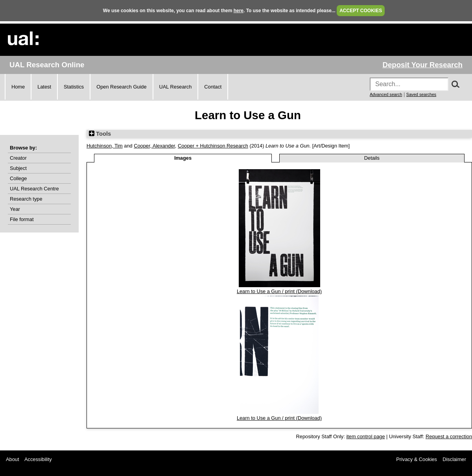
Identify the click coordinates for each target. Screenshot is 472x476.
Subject (18, 168)
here (238, 10)
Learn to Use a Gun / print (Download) (279, 291)
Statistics (74, 87)
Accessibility (38, 459)
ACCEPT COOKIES (360, 10)
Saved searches (421, 94)
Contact (212, 87)
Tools (100, 134)
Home (18, 87)
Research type (26, 199)
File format (21, 219)
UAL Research (175, 87)
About (12, 459)
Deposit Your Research (422, 65)
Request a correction (449, 436)
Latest (44, 87)
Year (15, 209)
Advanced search (386, 94)
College (18, 178)
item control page (365, 436)
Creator (18, 158)
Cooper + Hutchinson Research (213, 146)
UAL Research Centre (34, 189)
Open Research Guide (121, 87)
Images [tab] (183, 158)
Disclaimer (454, 459)
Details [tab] (372, 158)
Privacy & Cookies (416, 459)
